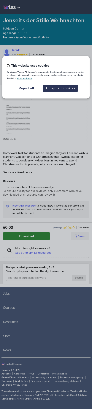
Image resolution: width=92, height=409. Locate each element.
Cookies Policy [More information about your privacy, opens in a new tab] (24, 78)
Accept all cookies (60, 88)
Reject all (26, 88)
